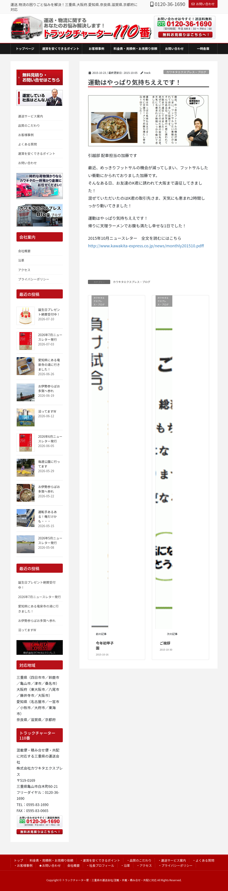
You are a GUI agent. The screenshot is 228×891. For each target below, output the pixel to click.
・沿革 (125, 865)
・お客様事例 (23, 865)
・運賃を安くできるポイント (100, 860)
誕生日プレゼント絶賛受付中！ (49, 311)
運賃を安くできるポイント (36, 153)
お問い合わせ (203, 4)
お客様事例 (26, 135)
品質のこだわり (29, 125)
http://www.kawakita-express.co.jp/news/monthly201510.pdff (146, 245)
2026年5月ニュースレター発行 (50, 540)
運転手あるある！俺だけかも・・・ (47, 516)
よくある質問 (27, 144)
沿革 (21, 260)
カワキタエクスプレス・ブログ (186, 72)
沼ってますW (47, 411)
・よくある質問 (203, 860)
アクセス (24, 270)
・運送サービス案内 (172, 860)
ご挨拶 (165, 643)
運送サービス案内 (30, 116)
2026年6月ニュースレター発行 (50, 438)
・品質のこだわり (138, 860)
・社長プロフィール (100, 865)
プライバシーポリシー (33, 279)
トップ (18, 860)
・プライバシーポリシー (175, 865)
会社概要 (24, 251)
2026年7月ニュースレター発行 (50, 337)
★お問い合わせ (50, 865)
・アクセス (144, 865)
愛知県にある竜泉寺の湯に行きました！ (49, 364)
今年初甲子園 (105, 645)
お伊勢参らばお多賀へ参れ (49, 388)
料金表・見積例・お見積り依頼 (51, 860)
